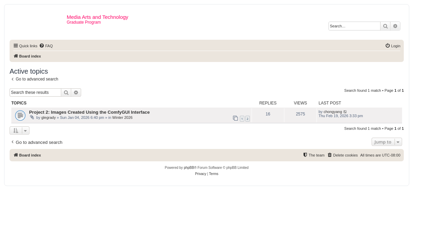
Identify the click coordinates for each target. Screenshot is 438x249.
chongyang (333, 112)
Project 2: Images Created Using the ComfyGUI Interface (89, 112)
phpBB (189, 168)
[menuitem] (46, 46)
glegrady (48, 117)
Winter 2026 (122, 117)
